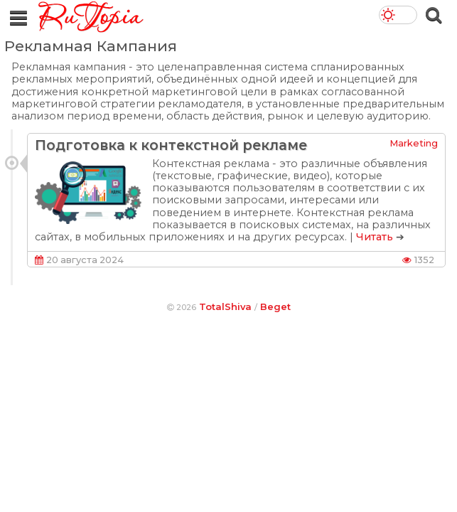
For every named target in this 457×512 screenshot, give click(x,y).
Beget (275, 306)
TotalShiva (225, 306)
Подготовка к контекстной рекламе (171, 145)
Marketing (413, 143)
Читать (374, 236)
